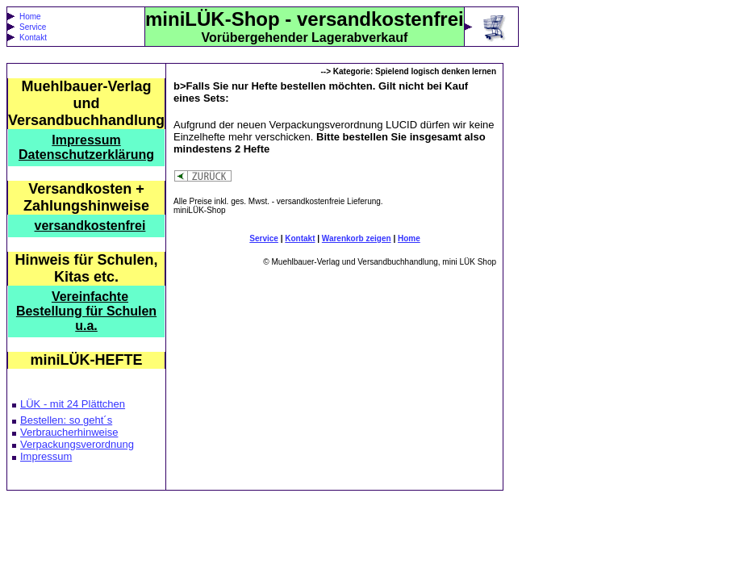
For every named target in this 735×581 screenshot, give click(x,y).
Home (30, 16)
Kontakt (33, 37)
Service (32, 27)
